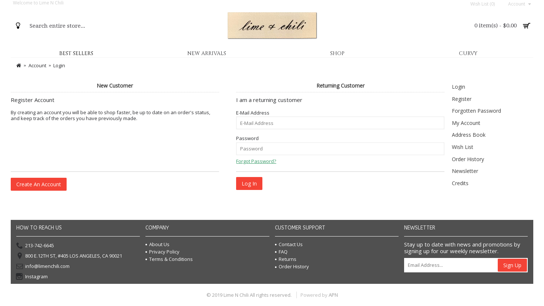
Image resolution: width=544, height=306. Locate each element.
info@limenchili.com (43, 266)
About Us (157, 244)
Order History (468, 159)
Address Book (469, 134)
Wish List (462, 146)
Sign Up (512, 265)
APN (333, 295)
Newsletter (465, 170)
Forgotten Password (476, 110)
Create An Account (38, 184)
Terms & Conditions (169, 259)
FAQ (281, 251)
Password (247, 138)
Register (461, 98)
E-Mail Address (252, 112)
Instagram (32, 276)
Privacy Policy (162, 251)
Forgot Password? (256, 161)
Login (458, 86)
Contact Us (289, 244)
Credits (460, 183)
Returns (285, 259)
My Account (466, 122)
